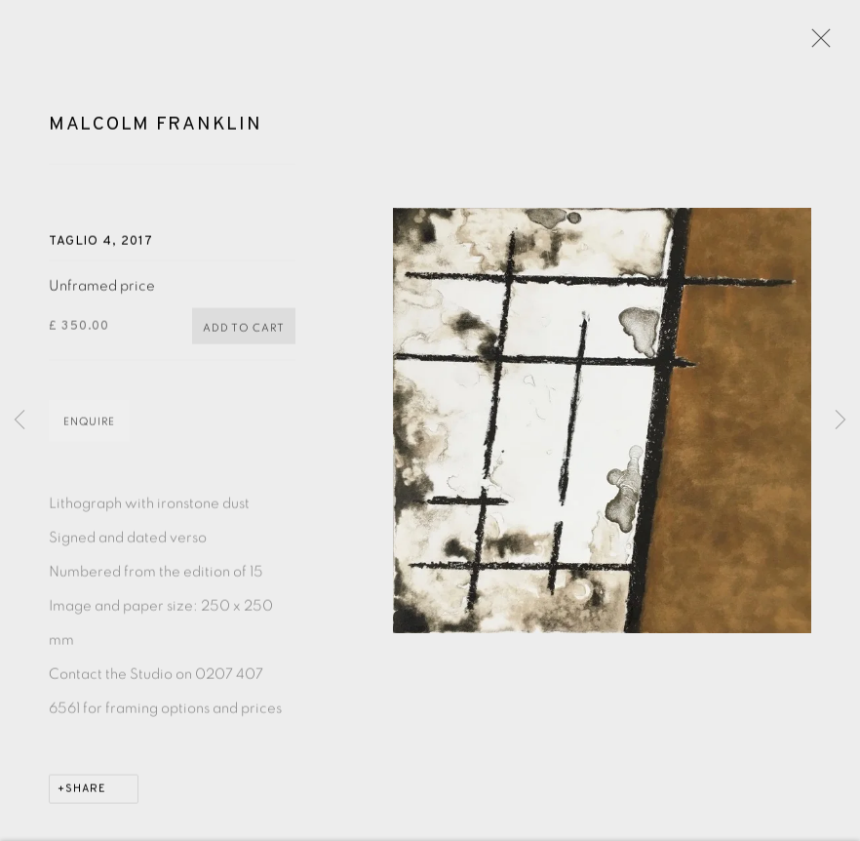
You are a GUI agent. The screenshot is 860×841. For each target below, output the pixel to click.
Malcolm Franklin (155, 128)
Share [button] (85, 793)
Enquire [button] (89, 425)
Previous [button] (19, 420)
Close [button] (816, 44)
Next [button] (840, 420)
